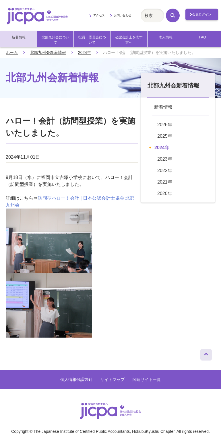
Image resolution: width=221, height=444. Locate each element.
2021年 (164, 182)
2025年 (164, 136)
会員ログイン (201, 14)
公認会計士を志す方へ (129, 39)
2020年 (164, 193)
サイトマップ (112, 379)
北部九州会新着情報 (48, 52)
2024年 (84, 52)
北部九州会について (55, 39)
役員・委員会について (92, 39)
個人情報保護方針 (76, 379)
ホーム (12, 52)
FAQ (202, 37)
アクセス (99, 15)
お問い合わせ (122, 15)
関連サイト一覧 (147, 379)
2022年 (164, 170)
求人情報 (165, 37)
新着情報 (19, 37)
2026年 (164, 124)
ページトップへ (206, 353)
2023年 (164, 159)
